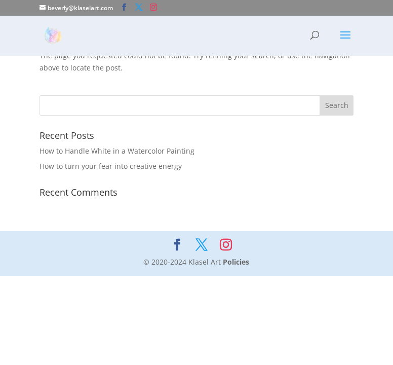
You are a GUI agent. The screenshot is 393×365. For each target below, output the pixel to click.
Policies (236, 262)
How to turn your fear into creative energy (111, 166)
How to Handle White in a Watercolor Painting (117, 151)
